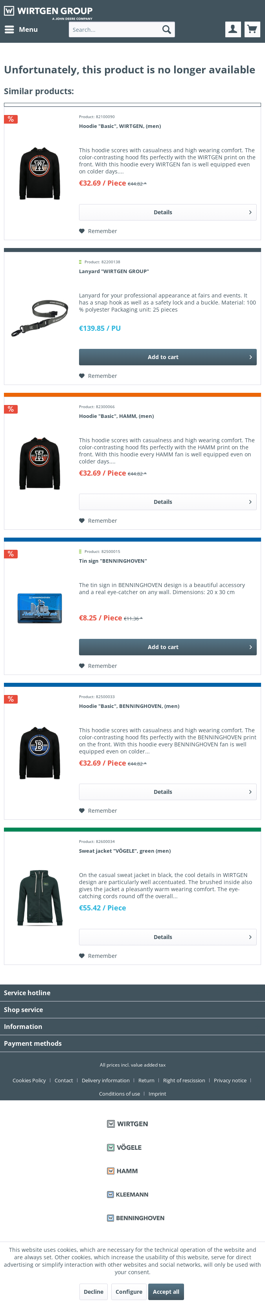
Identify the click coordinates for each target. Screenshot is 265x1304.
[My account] (233, 29)
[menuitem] (21, 29)
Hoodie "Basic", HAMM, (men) (116, 415)
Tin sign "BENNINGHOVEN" (113, 560)
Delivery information (106, 1080)
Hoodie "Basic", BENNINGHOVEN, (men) (129, 705)
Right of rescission (184, 1080)
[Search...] (122, 29)
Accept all (166, 1291)
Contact (64, 1080)
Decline (93, 1291)
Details (203, 211)
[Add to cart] (168, 357)
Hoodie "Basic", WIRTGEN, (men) (120, 125)
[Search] (166, 29)
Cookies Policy (29, 1080)
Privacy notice (230, 1080)
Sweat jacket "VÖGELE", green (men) (125, 850)
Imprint (157, 1093)
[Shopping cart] (252, 29)
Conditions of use (119, 1093)
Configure (129, 1291)
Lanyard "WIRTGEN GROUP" (114, 271)
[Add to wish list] (98, 231)
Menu (21, 28)
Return (146, 1080)
